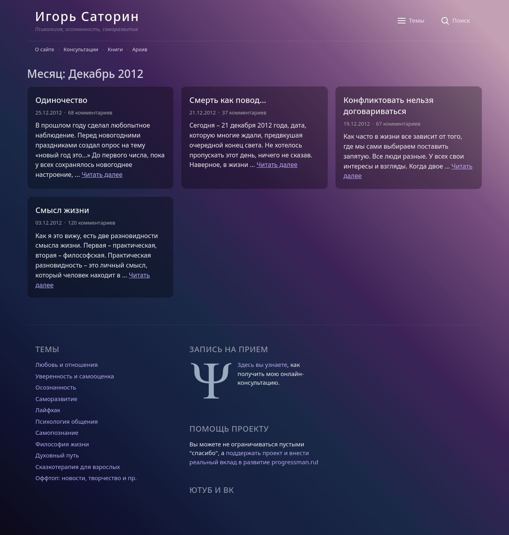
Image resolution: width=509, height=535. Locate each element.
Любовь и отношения (66, 364)
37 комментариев (244, 112)
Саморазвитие (56, 399)
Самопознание (56, 432)
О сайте (44, 49)
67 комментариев (398, 123)
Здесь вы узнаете (262, 364)
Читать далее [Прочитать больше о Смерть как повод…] (276, 164)
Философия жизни (62, 444)
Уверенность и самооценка (74, 376)
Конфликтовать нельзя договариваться (388, 105)
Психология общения (66, 421)
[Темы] (410, 21)
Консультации (81, 49)
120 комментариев (91, 222)
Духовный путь (57, 455)
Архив (140, 49)
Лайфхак (47, 410)
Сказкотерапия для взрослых (77, 467)
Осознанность (55, 387)
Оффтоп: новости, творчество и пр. (86, 478)
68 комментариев (90, 112)
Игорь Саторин (87, 16)
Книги (115, 49)
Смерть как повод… (227, 100)
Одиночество (61, 100)
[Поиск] (455, 21)
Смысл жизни (62, 210)
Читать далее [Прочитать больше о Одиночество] (102, 174)
